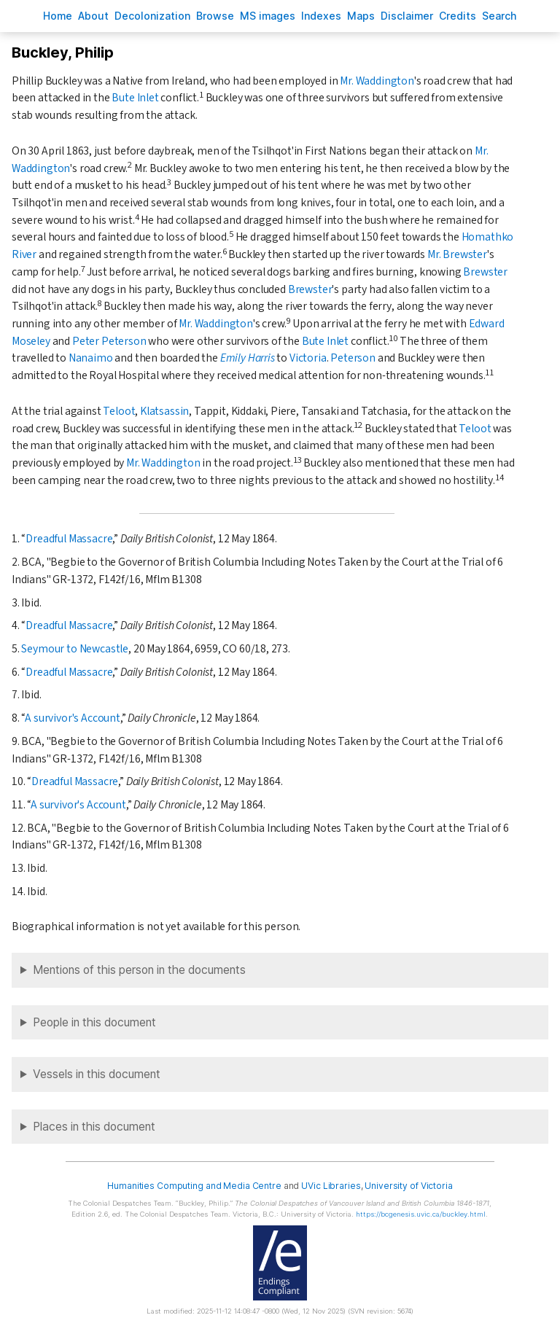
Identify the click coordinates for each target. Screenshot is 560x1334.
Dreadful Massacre (69, 539)
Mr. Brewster (457, 254)
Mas (361, 15)
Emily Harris (247, 358)
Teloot (119, 411)
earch (499, 15)
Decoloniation (152, 15)
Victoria (308, 358)
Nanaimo (91, 358)
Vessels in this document (96, 1074)
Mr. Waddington (377, 81)
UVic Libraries (330, 1185)
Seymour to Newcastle (74, 649)
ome (57, 15)
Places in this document (94, 1127)
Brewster (485, 272)
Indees (321, 15)
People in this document (94, 1022)
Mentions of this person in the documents (139, 970)
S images (267, 15)
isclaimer (407, 15)
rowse (215, 15)
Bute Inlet (135, 98)
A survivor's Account (72, 718)
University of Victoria (408, 1185)
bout (93, 15)
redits (457, 15)
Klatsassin (164, 411)
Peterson (353, 358)
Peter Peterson (109, 341)
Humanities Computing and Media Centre (194, 1185)
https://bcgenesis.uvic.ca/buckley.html (421, 1214)
